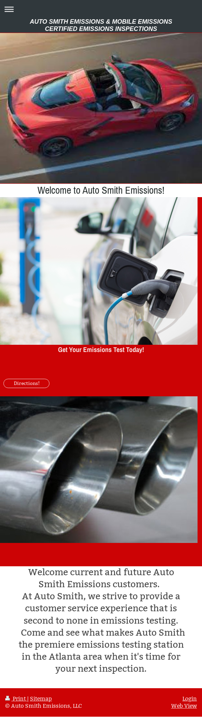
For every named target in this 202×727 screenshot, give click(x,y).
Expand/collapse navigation (101, 9)
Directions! (27, 383)
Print (16, 698)
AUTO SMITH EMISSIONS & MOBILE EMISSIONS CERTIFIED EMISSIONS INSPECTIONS (101, 25)
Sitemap (41, 698)
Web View (184, 706)
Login (189, 698)
